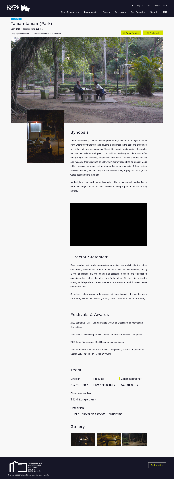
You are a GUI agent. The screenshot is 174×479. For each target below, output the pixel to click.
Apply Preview (132, 33)
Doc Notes (120, 12)
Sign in (140, 5)
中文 (165, 5)
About (149, 5)
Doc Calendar (138, 12)
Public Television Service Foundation (96, 414)
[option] (83, 440)
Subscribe (157, 465)
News (157, 5)
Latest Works (90, 12)
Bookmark (154, 33)
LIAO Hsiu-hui (103, 385)
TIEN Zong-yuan (82, 399)
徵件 (165, 12)
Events (106, 12)
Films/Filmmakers (70, 12)
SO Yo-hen (78, 385)
